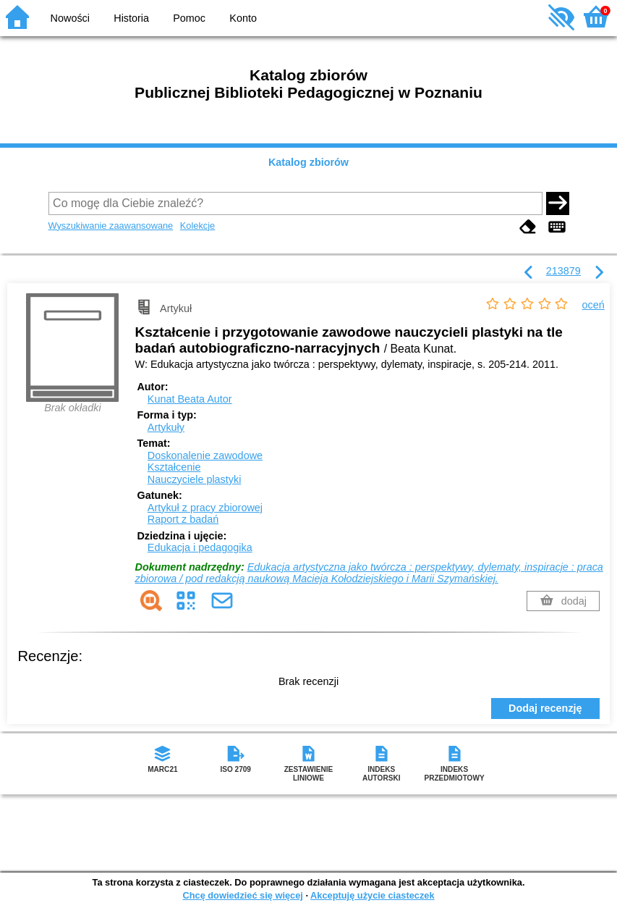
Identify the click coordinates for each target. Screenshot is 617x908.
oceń (593, 305)
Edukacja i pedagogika (200, 547)
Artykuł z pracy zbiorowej (205, 507)
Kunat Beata (190, 399)
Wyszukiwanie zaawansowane (111, 225)
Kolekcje (197, 225)
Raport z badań (183, 519)
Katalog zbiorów (308, 162)
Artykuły (166, 427)
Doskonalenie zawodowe (205, 455)
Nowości (70, 18)
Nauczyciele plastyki (195, 479)
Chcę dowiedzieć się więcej (242, 895)
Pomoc (189, 18)
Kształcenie (174, 467)
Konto (243, 18)
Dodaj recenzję (545, 708)
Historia (131, 18)
